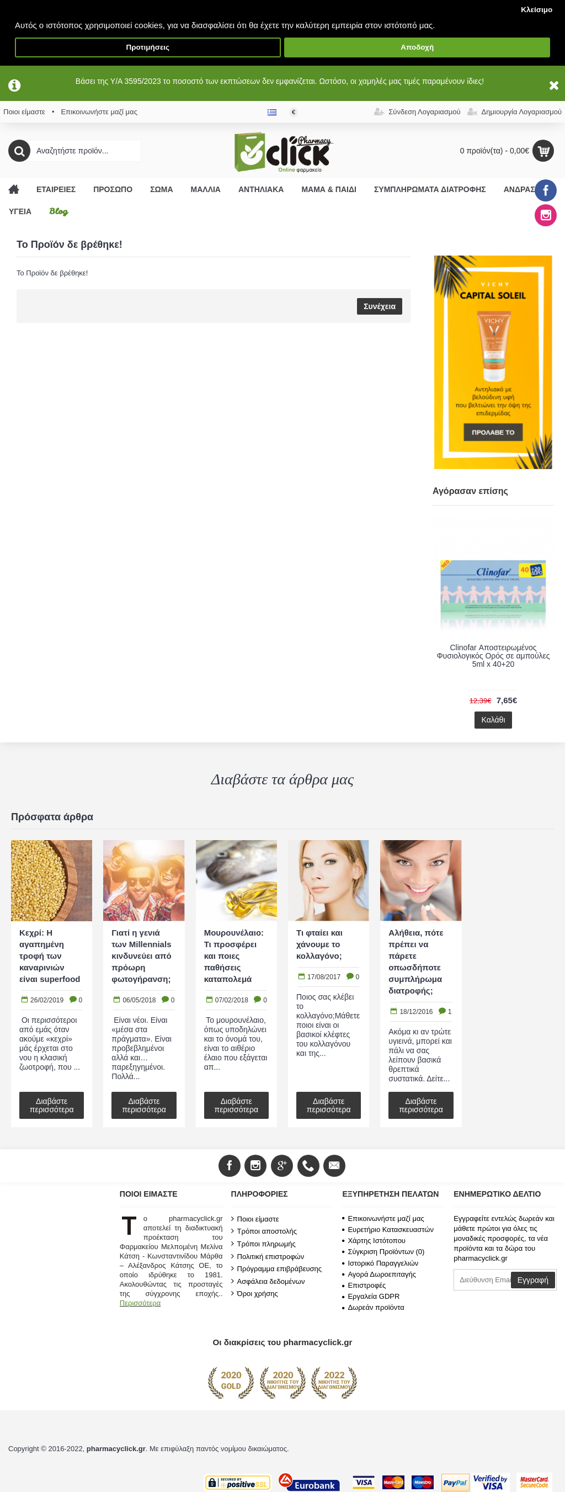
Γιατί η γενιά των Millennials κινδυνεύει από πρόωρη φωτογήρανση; (141, 956)
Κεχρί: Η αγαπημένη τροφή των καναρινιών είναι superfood (50, 956)
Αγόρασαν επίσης (470, 491)
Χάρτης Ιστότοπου (374, 1240)
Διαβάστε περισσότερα (52, 1105)
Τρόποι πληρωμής (263, 1243)
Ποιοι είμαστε (255, 1218)
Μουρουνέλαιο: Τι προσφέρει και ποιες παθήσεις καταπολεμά (234, 956)
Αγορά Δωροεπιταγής (379, 1274)
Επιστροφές (364, 1285)
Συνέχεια (380, 306)
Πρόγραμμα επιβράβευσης (276, 1268)
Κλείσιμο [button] (536, 10)
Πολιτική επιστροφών (268, 1256)
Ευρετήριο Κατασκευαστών (388, 1229)
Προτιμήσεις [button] (147, 47)
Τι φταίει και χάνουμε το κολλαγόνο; (319, 944)
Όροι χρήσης (254, 1293)
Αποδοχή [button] (417, 47)
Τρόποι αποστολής (264, 1230)
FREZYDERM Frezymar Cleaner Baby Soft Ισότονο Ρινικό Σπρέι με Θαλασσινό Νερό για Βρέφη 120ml (493, 660)
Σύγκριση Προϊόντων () (383, 1251)
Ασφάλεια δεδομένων (268, 1281)
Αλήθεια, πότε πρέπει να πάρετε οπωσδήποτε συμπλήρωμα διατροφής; (415, 961)
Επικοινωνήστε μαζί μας (383, 1218)
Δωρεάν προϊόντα (373, 1307)
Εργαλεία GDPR (370, 1296)
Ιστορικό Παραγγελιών (380, 1263)
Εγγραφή (533, 1280)
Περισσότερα (140, 1303)
